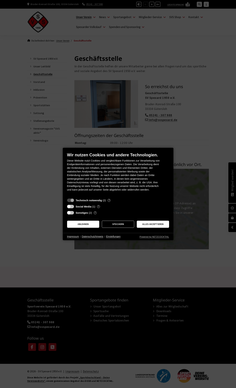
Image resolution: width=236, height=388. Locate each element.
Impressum (73, 236)
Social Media (83, 206)
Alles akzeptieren (153, 224)
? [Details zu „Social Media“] (98, 206)
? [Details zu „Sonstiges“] (95, 212)
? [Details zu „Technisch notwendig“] (109, 200)
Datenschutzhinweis (92, 236)
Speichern (118, 224)
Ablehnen (83, 224)
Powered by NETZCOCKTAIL (154, 236)
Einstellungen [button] (113, 236)
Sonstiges (82, 212)
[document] (118, 174)
